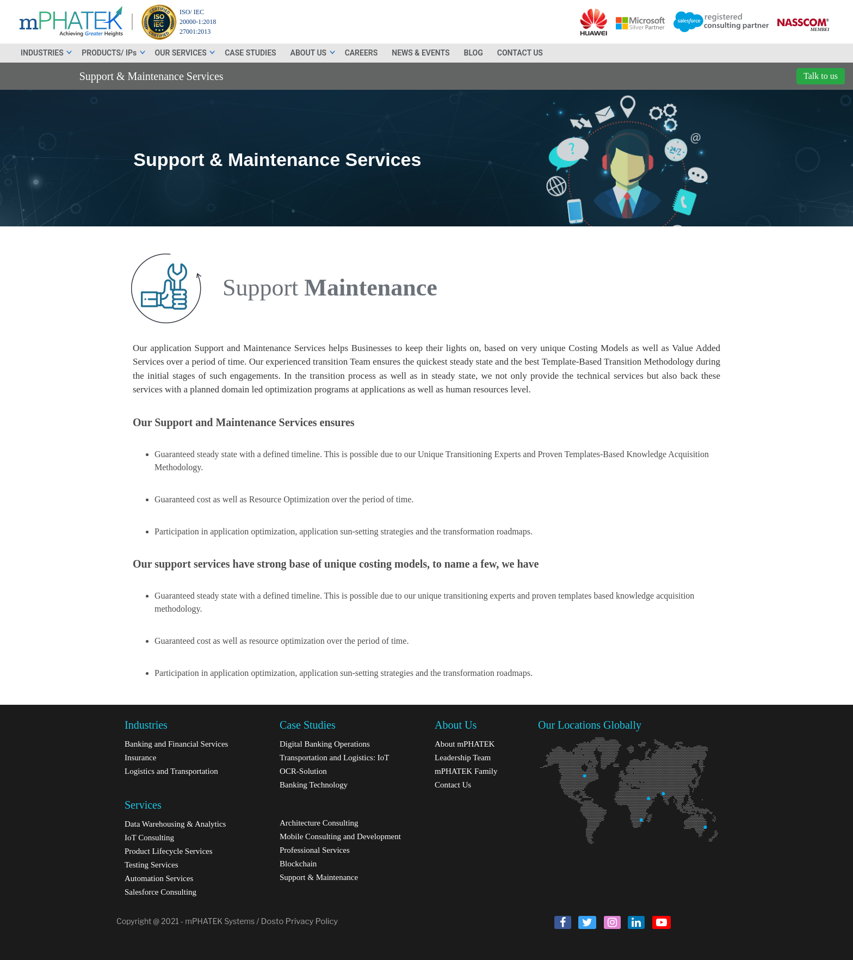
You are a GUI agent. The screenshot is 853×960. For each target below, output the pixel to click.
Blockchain (298, 863)
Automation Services (159, 878)
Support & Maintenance (319, 877)
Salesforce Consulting (160, 892)
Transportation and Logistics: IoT (335, 757)
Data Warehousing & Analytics (175, 824)
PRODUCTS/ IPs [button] (114, 52)
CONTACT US (520, 52)
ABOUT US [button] (313, 52)
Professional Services (315, 850)
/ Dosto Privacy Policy (297, 921)
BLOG (473, 52)
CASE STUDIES (250, 52)
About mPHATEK (465, 744)
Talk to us (820, 76)
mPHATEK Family (466, 771)
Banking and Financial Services (176, 744)
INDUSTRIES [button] (47, 52)
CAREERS (361, 52)
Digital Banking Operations (325, 744)
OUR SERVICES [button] (186, 52)
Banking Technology (314, 784)
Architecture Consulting (319, 823)
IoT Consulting (149, 837)
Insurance (140, 757)
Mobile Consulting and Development (340, 836)
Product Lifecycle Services (169, 851)
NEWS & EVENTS (420, 52)
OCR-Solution (303, 771)
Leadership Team (463, 757)
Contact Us (453, 784)
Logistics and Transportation (171, 771)
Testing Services (151, 864)
